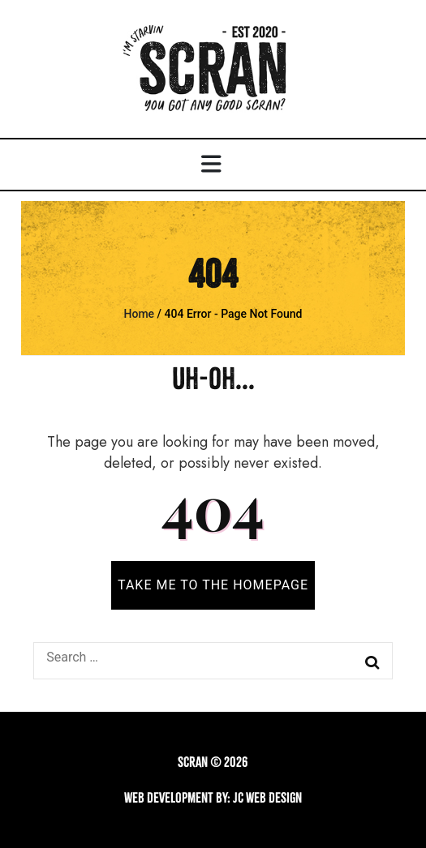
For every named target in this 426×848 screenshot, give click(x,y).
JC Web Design (267, 798)
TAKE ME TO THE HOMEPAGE (213, 585)
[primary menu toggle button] (213, 164)
